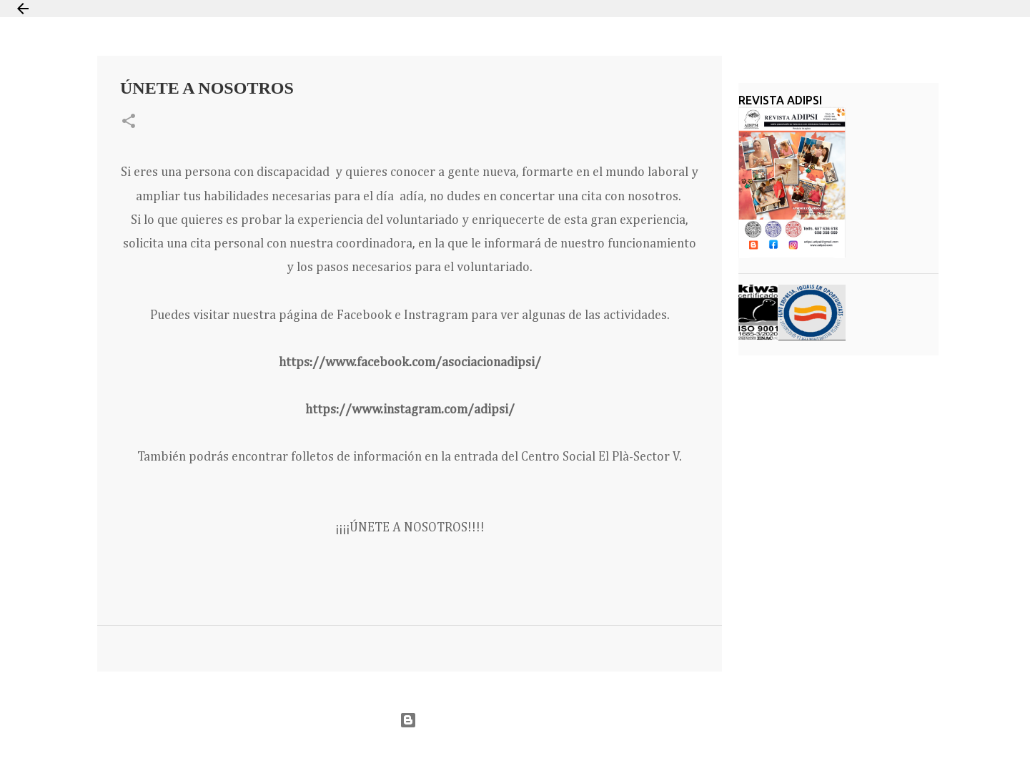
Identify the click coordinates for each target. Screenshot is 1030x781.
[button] (128, 122)
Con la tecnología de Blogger (515, 720)
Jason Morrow (566, 755)
